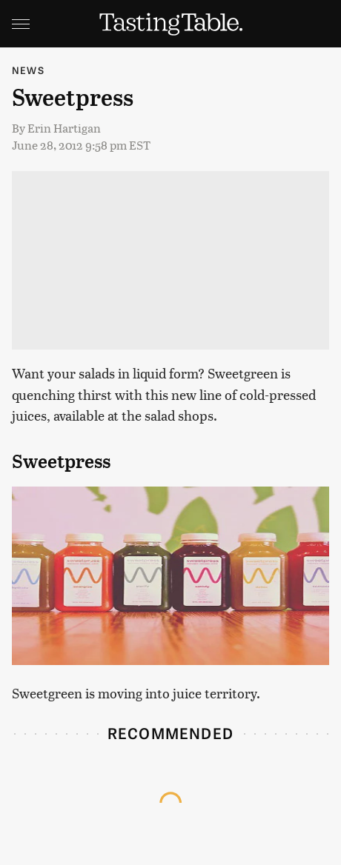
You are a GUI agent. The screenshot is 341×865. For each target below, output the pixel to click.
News (28, 70)
